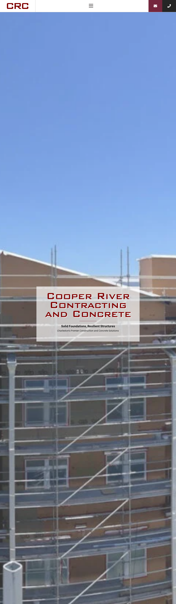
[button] (91, 6)
